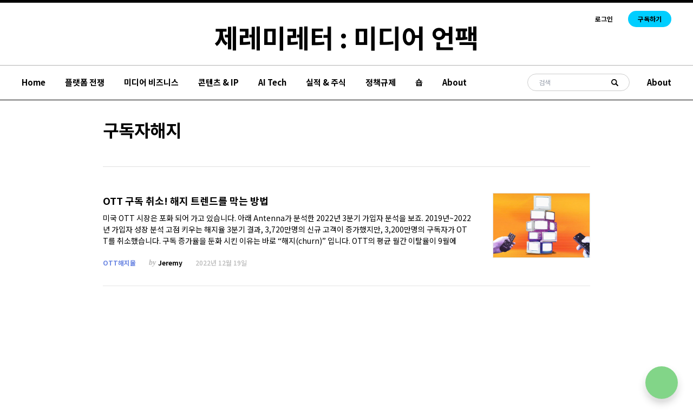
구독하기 (650, 18)
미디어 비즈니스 (151, 82)
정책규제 (380, 82)
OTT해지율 (119, 262)
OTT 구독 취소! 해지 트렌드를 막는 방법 (186, 201)
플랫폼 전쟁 (84, 82)
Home (33, 82)
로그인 (604, 19)
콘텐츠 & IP (218, 82)
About (454, 82)
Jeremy (170, 262)
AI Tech (272, 82)
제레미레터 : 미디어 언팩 (346, 37)
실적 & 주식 (326, 82)
